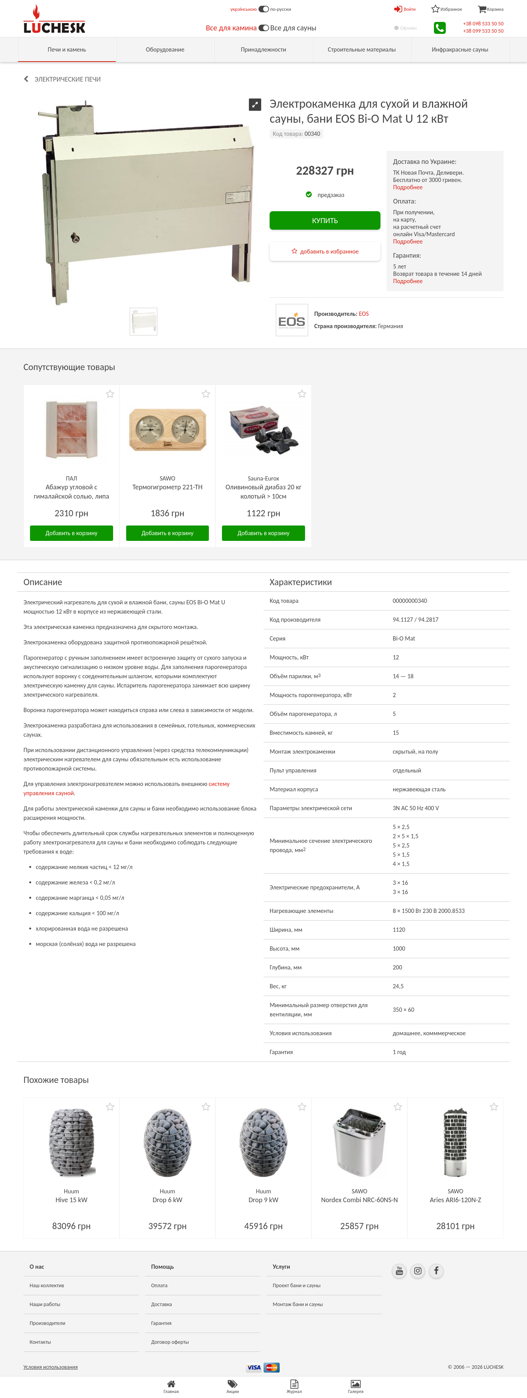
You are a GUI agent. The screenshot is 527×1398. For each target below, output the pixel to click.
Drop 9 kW (263, 1200)
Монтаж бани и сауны (298, 1304)
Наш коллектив (47, 1285)
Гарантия (161, 1323)
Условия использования (50, 1367)
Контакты (40, 1342)
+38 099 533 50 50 (483, 31)
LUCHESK (494, 1367)
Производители (47, 1323)
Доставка (161, 1304)
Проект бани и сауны (296, 1285)
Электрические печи (68, 79)
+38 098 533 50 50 (483, 23)
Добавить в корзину (71, 533)
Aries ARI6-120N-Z (455, 1200)
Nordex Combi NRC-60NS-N (359, 1200)
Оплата (159, 1285)
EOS (364, 313)
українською (243, 9)
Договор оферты (170, 1342)
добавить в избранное (329, 251)
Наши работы (45, 1304)
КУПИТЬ (325, 220)
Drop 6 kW (167, 1200)
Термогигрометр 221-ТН (167, 487)
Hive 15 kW (71, 1200)
